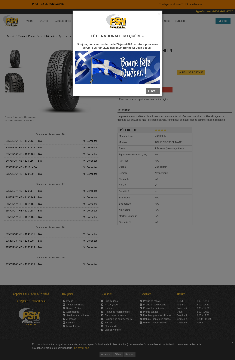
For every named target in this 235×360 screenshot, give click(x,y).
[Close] (159, 14)
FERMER (153, 91)
